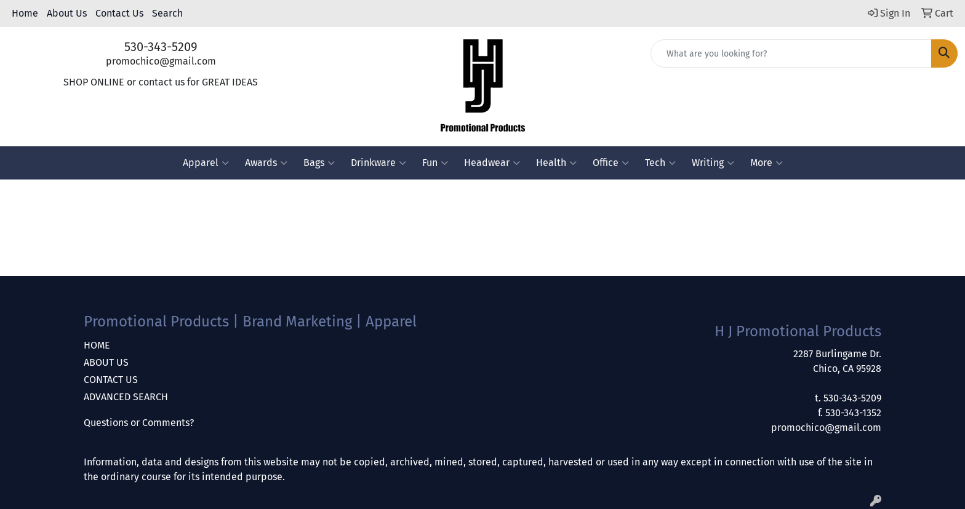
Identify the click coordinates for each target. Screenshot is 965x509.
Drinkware (378, 163)
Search (167, 13)
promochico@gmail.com (161, 61)
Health (556, 163)
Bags (319, 163)
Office (611, 163)
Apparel (206, 163)
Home (25, 13)
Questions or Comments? (139, 422)
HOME (97, 345)
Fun (435, 163)
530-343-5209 (161, 46)
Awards (266, 163)
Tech (660, 163)
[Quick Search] (791, 53)
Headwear (492, 163)
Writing (713, 163)
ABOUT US (106, 362)
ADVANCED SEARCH (126, 397)
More (766, 163)
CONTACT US (111, 379)
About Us (67, 13)
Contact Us (119, 13)
